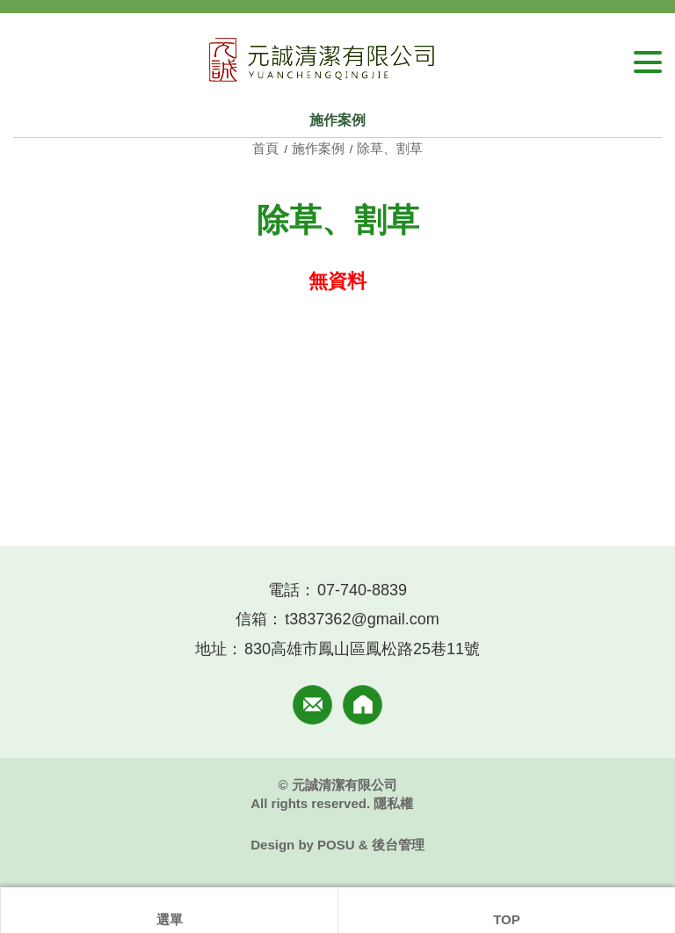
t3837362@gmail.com (362, 619)
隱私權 (393, 803)
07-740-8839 (362, 590)
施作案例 (318, 148)
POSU (336, 844)
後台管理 (398, 844)
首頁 (267, 148)
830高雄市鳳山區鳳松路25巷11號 (362, 649)
